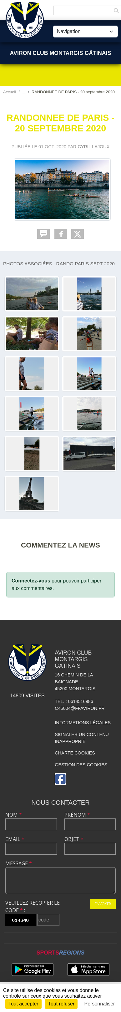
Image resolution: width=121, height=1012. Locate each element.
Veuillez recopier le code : (32, 906)
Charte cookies (75, 752)
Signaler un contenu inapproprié (82, 738)
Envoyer (103, 903)
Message (18, 863)
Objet (73, 839)
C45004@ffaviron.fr (79, 708)
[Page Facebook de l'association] (60, 779)
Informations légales (83, 722)
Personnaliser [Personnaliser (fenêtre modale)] (99, 1003)
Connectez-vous (31, 580)
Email (14, 839)
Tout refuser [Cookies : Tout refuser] (61, 1003)
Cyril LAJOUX (93, 146)
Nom (13, 814)
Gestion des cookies (81, 764)
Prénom (77, 814)
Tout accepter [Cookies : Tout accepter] (23, 1003)
